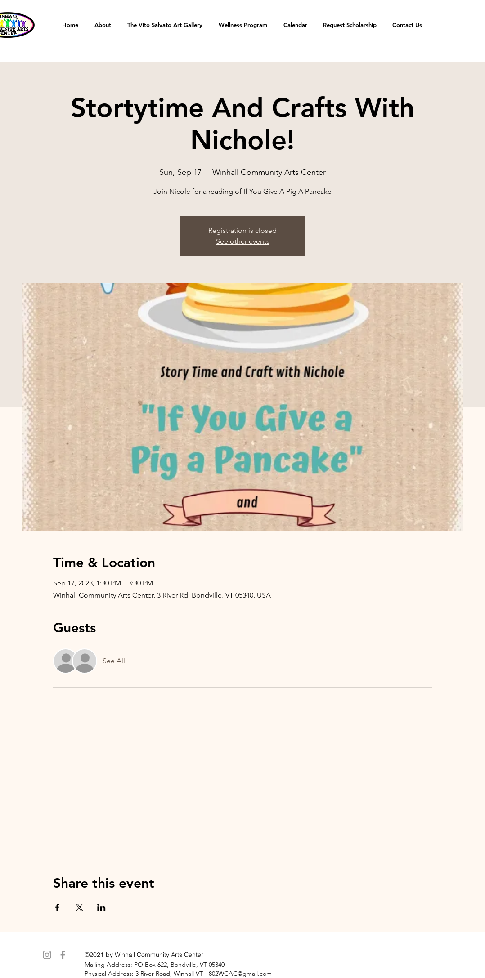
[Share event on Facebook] (57, 907)
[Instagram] (47, 954)
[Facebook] (62, 954)
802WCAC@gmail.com (240, 973)
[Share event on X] (79, 907)
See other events (242, 241)
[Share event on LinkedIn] (101, 907)
